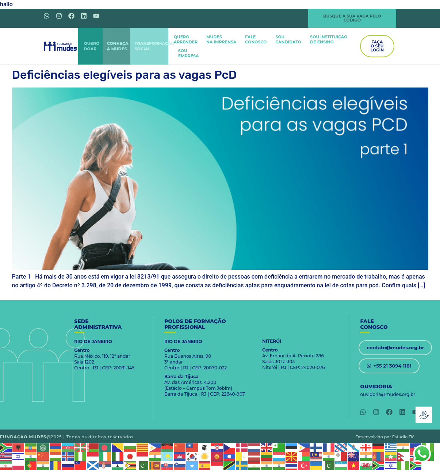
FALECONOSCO (256, 39)
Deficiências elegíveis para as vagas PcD (124, 75)
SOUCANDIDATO (288, 39)
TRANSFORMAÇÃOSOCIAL (155, 46)
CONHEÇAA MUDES (118, 46)
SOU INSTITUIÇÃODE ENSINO (328, 39)
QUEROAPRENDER (186, 39)
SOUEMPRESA (188, 53)
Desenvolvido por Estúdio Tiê (385, 436)
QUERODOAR (91, 46)
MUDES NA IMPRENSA (221, 39)
